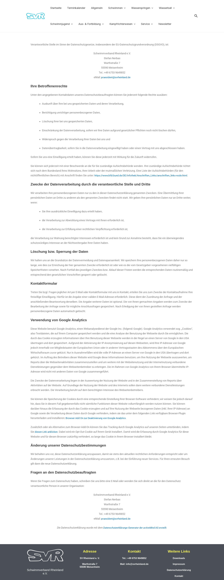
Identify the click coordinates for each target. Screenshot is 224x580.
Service (145, 24)
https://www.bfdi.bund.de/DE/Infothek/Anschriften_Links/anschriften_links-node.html (143, 175)
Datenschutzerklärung (179, 570)
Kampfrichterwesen (121, 24)
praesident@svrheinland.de (115, 77)
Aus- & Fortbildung (90, 24)
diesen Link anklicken (47, 431)
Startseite (55, 7)
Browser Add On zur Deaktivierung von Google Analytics (97, 418)
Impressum (179, 564)
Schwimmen (115, 8)
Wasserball (164, 8)
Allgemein (95, 7)
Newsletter (162, 23)
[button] (122, 8)
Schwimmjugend (61, 24)
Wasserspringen (140, 8)
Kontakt (179, 576)
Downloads (179, 558)
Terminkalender (75, 7)
